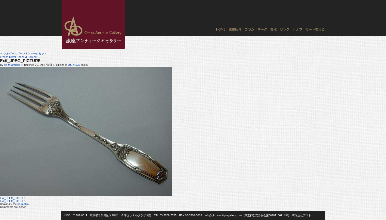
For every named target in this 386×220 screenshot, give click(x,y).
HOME (220, 29)
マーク (262, 29)
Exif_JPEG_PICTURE (13, 198)
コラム (249, 29)
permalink (23, 204)
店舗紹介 (235, 29)
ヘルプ (297, 29)
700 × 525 (74, 64)
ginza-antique (12, 64)
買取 (273, 29)
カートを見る (315, 29)
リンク (285, 29)
